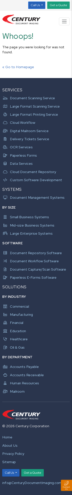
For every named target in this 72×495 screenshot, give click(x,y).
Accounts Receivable (23, 375)
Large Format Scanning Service (31, 106)
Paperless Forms (19, 155)
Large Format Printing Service (30, 114)
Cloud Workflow (18, 122)
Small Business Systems (25, 217)
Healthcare (15, 339)
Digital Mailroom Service (25, 131)
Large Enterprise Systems (27, 233)
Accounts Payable (20, 366)
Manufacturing (17, 314)
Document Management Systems (33, 197)
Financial (12, 322)
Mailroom (13, 391)
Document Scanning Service (28, 98)
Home (7, 437)
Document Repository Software (32, 253)
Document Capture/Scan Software (34, 269)
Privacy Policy (13, 453)
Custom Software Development (32, 180)
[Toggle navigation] (64, 21)
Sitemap (9, 462)
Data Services (17, 163)
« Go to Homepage (18, 67)
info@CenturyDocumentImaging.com (32, 483)
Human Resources (20, 383)
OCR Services (17, 147)
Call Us (36, 5)
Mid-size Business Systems (28, 225)
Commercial (15, 306)
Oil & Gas (13, 347)
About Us (9, 445)
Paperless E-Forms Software (29, 277)
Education (14, 331)
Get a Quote (58, 5)
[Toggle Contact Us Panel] (66, 485)
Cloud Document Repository (29, 172)
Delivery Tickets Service (25, 139)
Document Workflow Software (30, 261)
